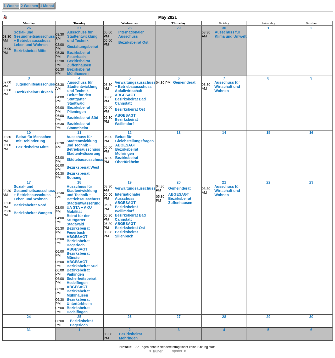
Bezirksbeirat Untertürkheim (79, 301)
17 (29, 182)
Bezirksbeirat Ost (133, 42)
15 (268, 132)
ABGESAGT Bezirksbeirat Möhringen (126, 149)
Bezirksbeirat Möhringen (130, 336)
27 (79, 28)
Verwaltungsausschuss (135, 188)
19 (129, 182)
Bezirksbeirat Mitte (30, 51)
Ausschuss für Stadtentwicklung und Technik (82, 36)
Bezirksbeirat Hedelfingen (78, 310)
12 (129, 132)
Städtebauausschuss (84, 159)
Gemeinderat (184, 82)
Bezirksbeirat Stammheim (78, 126)
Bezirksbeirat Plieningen (78, 109)
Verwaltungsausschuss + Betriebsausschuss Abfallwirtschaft (135, 86)
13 (178, 132)
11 (79, 132)
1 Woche (11, 6)
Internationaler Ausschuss (131, 34)
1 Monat (47, 6)
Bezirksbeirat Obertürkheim (127, 160)
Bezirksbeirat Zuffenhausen (79, 63)
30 (224, 28)
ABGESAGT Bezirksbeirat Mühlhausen (78, 291)
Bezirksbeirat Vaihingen (78, 272)
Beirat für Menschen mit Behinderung (33, 139)
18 (79, 182)
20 (178, 182)
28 (129, 28)
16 (311, 132)
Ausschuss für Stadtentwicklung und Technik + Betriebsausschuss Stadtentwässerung (83, 145)
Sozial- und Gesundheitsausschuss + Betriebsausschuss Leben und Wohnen (34, 38)
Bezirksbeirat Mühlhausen (78, 71)
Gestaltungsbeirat (82, 46)
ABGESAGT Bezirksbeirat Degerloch (78, 241)
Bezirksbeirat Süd (82, 118)
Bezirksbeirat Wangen (33, 213)
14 (224, 132)
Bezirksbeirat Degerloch (81, 323)
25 (79, 317)
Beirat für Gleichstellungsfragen (134, 139)
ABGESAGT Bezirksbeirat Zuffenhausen (180, 198)
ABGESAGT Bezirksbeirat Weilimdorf (126, 119)
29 (178, 28)
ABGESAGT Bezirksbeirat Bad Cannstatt (130, 99)
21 (224, 182)
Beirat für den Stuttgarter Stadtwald (79, 99)
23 (311, 182)
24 (29, 317)
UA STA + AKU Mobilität (79, 209)
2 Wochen (29, 6)
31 (29, 330)
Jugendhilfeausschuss (35, 84)
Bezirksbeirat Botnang (78, 175)
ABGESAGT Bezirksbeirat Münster (78, 253)
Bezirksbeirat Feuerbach (78, 54)
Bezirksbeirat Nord (30, 205)
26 (29, 28)
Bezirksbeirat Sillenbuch (126, 234)
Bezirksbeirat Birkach (34, 92)
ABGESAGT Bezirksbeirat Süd (82, 264)
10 (29, 132)
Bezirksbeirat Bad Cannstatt (130, 217)
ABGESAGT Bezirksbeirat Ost (130, 225)
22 (268, 182)
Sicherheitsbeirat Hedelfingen (82, 280)
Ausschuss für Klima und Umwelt (230, 34)
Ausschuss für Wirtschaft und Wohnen (227, 86)
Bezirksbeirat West (82, 167)
